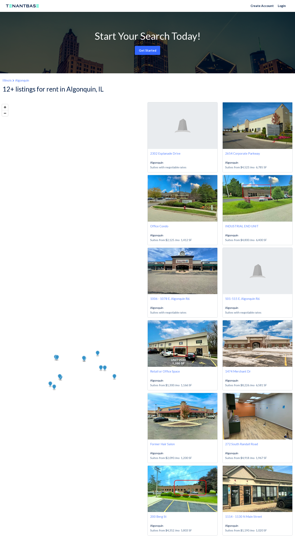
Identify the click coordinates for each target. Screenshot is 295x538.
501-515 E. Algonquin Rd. (242, 298)
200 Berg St (158, 516)
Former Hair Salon (162, 444)
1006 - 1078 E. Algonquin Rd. (170, 298)
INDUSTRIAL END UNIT (242, 226)
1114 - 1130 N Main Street (243, 516)
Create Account (262, 6)
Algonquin (22, 80)
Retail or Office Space (165, 371)
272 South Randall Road (241, 444)
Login (282, 6)
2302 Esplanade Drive (165, 153)
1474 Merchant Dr (238, 371)
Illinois (7, 80)
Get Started (147, 50)
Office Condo (159, 226)
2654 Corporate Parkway (242, 153)
